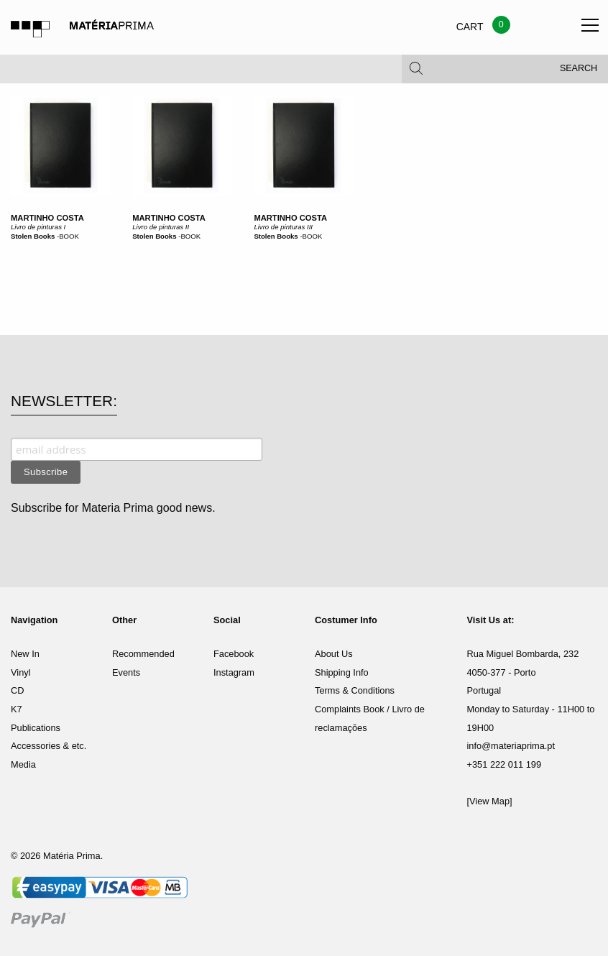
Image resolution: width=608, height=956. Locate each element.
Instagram (233, 672)
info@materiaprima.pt (511, 745)
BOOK (69, 236)
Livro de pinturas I (38, 227)
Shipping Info (342, 672)
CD (17, 690)
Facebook (233, 653)
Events (126, 672)
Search (578, 72)
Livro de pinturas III (283, 227)
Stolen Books (33, 236)
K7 (16, 709)
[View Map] (489, 801)
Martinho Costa (47, 217)
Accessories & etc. (48, 745)
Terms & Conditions (355, 690)
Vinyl (21, 672)
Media (23, 764)
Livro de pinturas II (160, 227)
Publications (35, 727)
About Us (334, 653)
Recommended (143, 653)
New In (25, 653)
